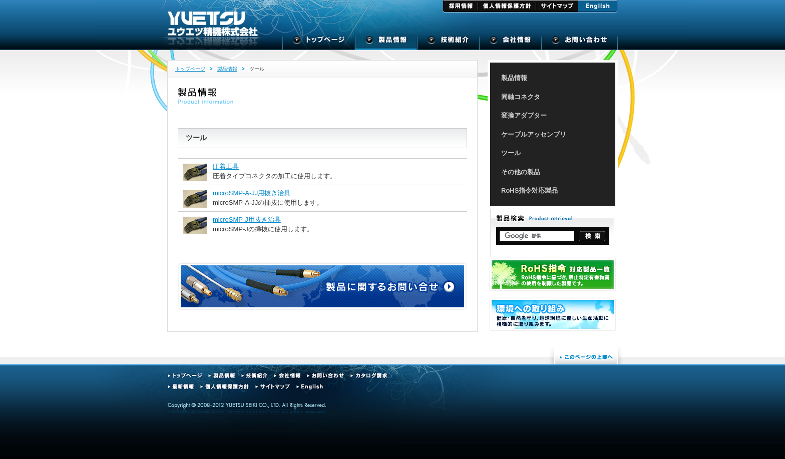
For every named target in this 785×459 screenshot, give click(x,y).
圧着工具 (226, 166)
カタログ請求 (368, 375)
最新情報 (180, 386)
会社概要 (510, 42)
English (598, 6)
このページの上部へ (586, 356)
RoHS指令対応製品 (529, 190)
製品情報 (386, 42)
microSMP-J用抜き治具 (247, 219)
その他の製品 (520, 172)
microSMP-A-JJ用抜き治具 (251, 193)
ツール (511, 153)
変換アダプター (524, 115)
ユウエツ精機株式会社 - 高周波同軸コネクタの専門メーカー (213, 24)
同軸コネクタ (520, 97)
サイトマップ (557, 6)
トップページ (318, 42)
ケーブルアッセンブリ (533, 134)
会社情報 (287, 375)
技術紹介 (449, 42)
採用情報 (460, 6)
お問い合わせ (325, 375)
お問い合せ (579, 42)
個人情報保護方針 (507, 6)
